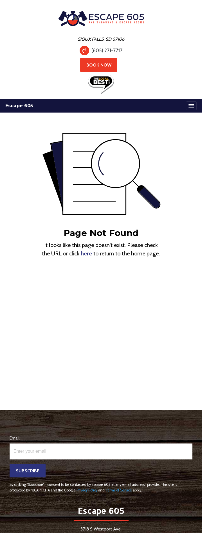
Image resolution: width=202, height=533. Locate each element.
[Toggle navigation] (191, 105)
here (86, 253)
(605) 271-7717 (106, 50)
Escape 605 (19, 105)
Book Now (98, 65)
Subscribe (27, 470)
